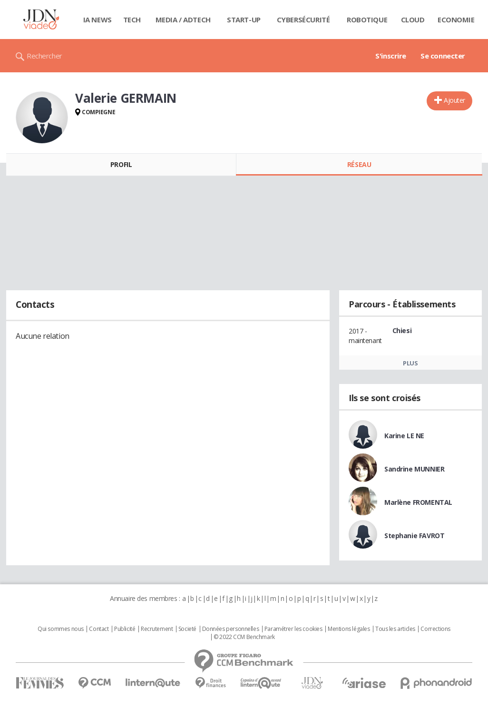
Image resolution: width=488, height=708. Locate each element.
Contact (98, 629)
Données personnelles (230, 629)
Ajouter (454, 100)
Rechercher (44, 55)
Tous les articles (395, 629)
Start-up (244, 19)
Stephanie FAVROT (414, 535)
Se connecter (442, 55)
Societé (187, 629)
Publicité (124, 629)
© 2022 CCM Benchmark (244, 637)
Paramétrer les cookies (293, 629)
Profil (121, 164)
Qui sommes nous (61, 629)
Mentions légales (349, 629)
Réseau (359, 164)
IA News (97, 19)
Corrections (435, 629)
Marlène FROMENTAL (418, 502)
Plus (410, 363)
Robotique (367, 19)
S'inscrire (390, 55)
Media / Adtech (183, 19)
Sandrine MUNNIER (414, 468)
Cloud (413, 19)
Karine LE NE (404, 435)
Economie (456, 19)
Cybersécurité (303, 19)
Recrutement (157, 629)
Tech (132, 19)
